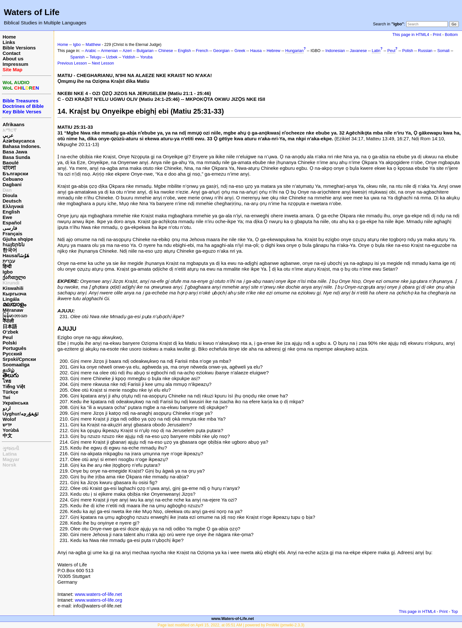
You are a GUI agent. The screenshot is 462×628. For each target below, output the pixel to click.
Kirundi (11, 282)
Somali (443, 50)
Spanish (77, 57)
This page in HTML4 (410, 34)
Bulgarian (145, 50)
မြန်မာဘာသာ (15, 315)
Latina (10, 454)
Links (9, 42)
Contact (12, 53)
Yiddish (128, 57)
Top (454, 611)
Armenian (109, 50)
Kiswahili (13, 288)
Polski (10, 342)
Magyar (11, 459)
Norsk (9, 464)
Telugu (95, 57)
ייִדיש (7, 424)
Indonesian (335, 50)
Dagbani (12, 184)
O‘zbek (10, 332)
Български (15, 173)
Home (9, 36)
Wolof (9, 419)
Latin (376, 50)
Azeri (127, 50)
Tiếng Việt (14, 386)
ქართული (14, 277)
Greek (240, 50)
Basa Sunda (16, 157)
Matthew (93, 44)
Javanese (358, 50)
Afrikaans (13, 124)
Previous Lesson (72, 63)
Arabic (90, 50)
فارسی (10, 228)
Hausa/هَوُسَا (16, 255)
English (11, 211)
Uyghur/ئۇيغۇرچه (20, 413)
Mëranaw (13, 310)
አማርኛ (10, 130)
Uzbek (111, 57)
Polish (407, 50)
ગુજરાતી (11, 448)
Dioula (10, 195)
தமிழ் (8, 370)
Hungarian (294, 50)
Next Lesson (103, 63)
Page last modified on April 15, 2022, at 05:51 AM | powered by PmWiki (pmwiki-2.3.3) (231, 625)
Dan (7, 190)
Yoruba (146, 57)
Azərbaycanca (19, 141)
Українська (15, 403)
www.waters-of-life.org (98, 600)
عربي (8, 135)
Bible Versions (19, 47)
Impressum (15, 64)
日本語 (10, 326)
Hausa (256, 50)
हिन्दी (7, 266)
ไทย (7, 381)
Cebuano (13, 179)
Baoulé (11, 162)
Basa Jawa (15, 151)
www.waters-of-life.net (98, 594)
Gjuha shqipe (18, 239)
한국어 (10, 250)
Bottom (451, 34)
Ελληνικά (13, 206)
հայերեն (14, 244)
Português (14, 348)
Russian (425, 50)
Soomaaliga (16, 364)
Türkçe (10, 392)
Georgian (221, 50)
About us (13, 58)
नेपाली (8, 321)
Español (12, 222)
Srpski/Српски (19, 359)
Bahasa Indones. (22, 146)
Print (437, 34)
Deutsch (12, 201)
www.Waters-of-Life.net (232, 618)
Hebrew (273, 50)
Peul (8, 337)
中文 (7, 435)
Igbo (8, 272)
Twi (6, 397)
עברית (9, 261)
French (202, 50)
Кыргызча (14, 293)
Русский (12, 353)
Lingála (11, 299)
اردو (7, 408)
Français (12, 233)
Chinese (165, 50)
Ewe (7, 217)
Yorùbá (11, 430)
